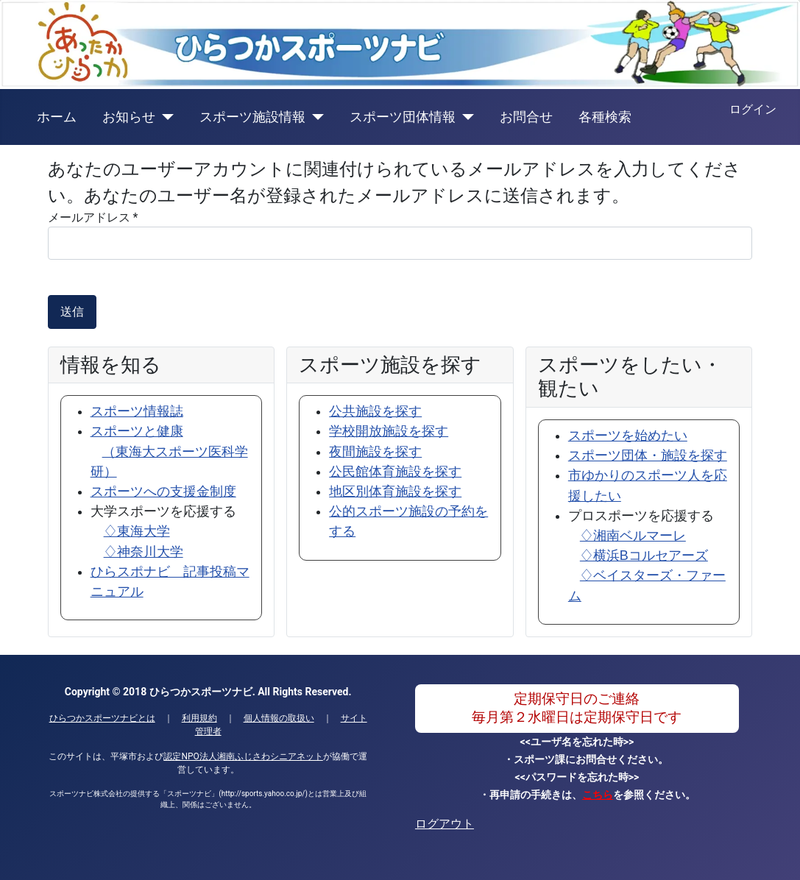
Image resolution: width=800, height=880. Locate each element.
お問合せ (526, 117)
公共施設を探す (375, 411)
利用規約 (199, 718)
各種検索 (604, 117)
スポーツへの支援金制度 (163, 491)
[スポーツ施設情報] (314, 117)
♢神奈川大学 (143, 551)
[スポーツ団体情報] (465, 117)
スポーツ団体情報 (403, 117)
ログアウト (444, 824)
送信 (72, 312)
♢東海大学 (137, 531)
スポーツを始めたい (627, 435)
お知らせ (128, 117)
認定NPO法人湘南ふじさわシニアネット (242, 756)
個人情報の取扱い (279, 718)
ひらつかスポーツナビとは (102, 718)
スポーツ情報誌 (137, 411)
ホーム (57, 117)
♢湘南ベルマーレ (633, 535)
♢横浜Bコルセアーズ (644, 555)
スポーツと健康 (169, 451)
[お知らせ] (164, 117)
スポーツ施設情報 (252, 117)
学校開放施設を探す (388, 431)
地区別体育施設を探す (395, 491)
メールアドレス (93, 217)
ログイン (752, 109)
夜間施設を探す (375, 451)
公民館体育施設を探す (395, 471)
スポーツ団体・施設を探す (647, 455)
